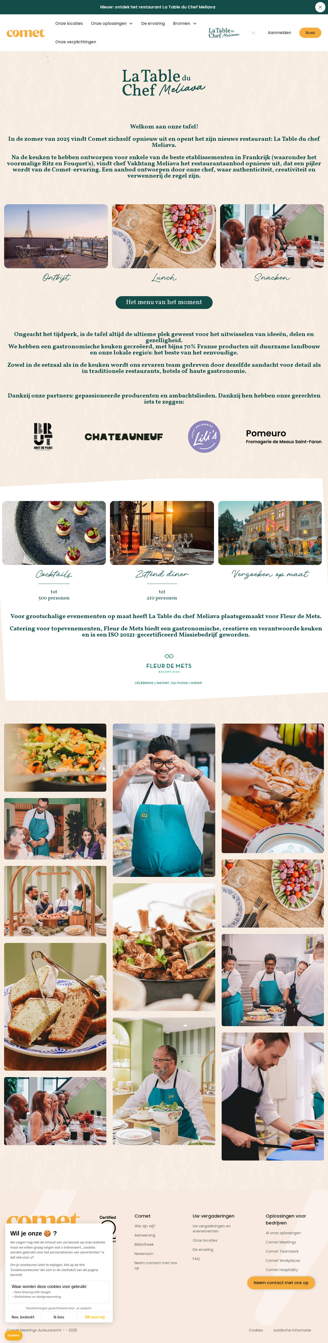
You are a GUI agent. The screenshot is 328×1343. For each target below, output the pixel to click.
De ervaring (153, 23)
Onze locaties (69, 23)
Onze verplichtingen (75, 42)
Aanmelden (279, 33)
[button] (14, 1335)
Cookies (256, 1330)
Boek (310, 32)
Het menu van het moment (164, 302)
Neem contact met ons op (281, 1283)
